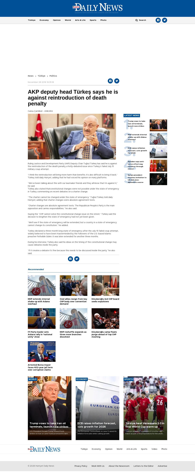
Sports (93, 20)
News (30, 76)
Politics (53, 76)
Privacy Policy (81, 466)
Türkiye (31, 20)
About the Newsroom (119, 466)
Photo (103, 20)
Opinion (57, 20)
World (68, 20)
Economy (44, 20)
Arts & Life (80, 20)
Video (154, 449)
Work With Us (97, 466)
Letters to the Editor (143, 466)
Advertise (162, 466)
